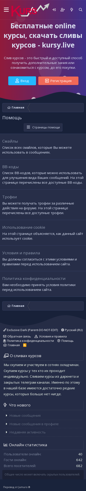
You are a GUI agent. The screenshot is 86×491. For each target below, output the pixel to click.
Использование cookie (23, 227)
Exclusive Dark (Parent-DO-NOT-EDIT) (30, 330)
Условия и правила (21, 252)
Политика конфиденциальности (34, 278)
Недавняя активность (27, 432)
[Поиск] (80, 10)
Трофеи (9, 196)
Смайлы (10, 141)
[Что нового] (71, 10)
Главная (14, 345)
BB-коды (10, 166)
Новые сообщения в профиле (34, 424)
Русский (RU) (72, 330)
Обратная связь (19, 336)
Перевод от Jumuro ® (16, 487)
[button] (5, 9)
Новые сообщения (25, 415)
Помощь (67, 341)
